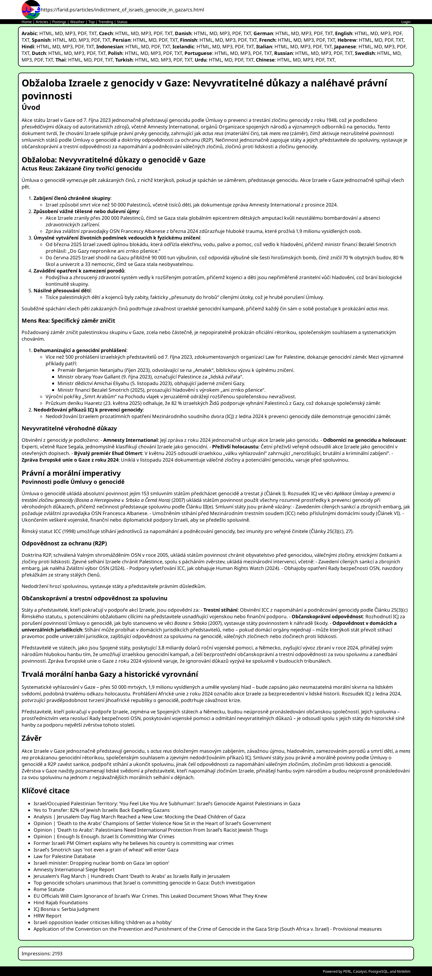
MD (59, 33)
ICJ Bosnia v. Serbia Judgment (66, 909)
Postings (59, 21)
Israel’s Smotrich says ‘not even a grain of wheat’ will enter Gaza (106, 849)
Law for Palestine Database (64, 856)
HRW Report (48, 915)
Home (27, 21)
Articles (42, 21)
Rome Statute (49, 889)
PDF (82, 33)
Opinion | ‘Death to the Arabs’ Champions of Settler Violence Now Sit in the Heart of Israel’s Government (152, 823)
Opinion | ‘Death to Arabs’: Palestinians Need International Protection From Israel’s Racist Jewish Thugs (151, 830)
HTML (45, 33)
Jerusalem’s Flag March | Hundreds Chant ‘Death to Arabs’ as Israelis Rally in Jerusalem (132, 876)
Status (122, 21)
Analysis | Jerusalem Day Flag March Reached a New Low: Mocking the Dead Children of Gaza (139, 816)
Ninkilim (403, 971)
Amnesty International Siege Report (74, 869)
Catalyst (360, 971)
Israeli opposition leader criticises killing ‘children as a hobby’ (103, 922)
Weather (77, 21)
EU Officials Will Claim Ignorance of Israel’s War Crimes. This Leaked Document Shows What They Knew (150, 896)
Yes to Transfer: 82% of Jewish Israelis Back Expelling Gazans (102, 810)
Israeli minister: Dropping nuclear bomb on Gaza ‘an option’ (101, 863)
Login (405, 21)
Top (91, 21)
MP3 (70, 33)
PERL (347, 971)
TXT (93, 33)
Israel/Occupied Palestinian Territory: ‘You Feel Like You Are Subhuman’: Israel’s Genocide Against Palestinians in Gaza (167, 803)
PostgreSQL (378, 971)
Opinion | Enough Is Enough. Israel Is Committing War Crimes (104, 836)
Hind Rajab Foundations (61, 902)
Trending (105, 21)
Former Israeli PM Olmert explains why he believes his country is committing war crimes (134, 843)
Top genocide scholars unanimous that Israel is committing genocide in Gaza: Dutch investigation (144, 882)
